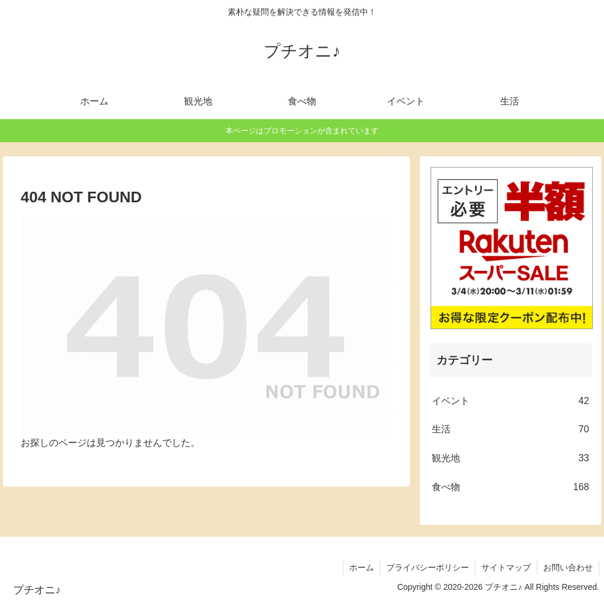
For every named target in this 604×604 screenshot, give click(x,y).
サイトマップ (506, 567)
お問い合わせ (568, 567)
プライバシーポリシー (427, 567)
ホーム (361, 567)
